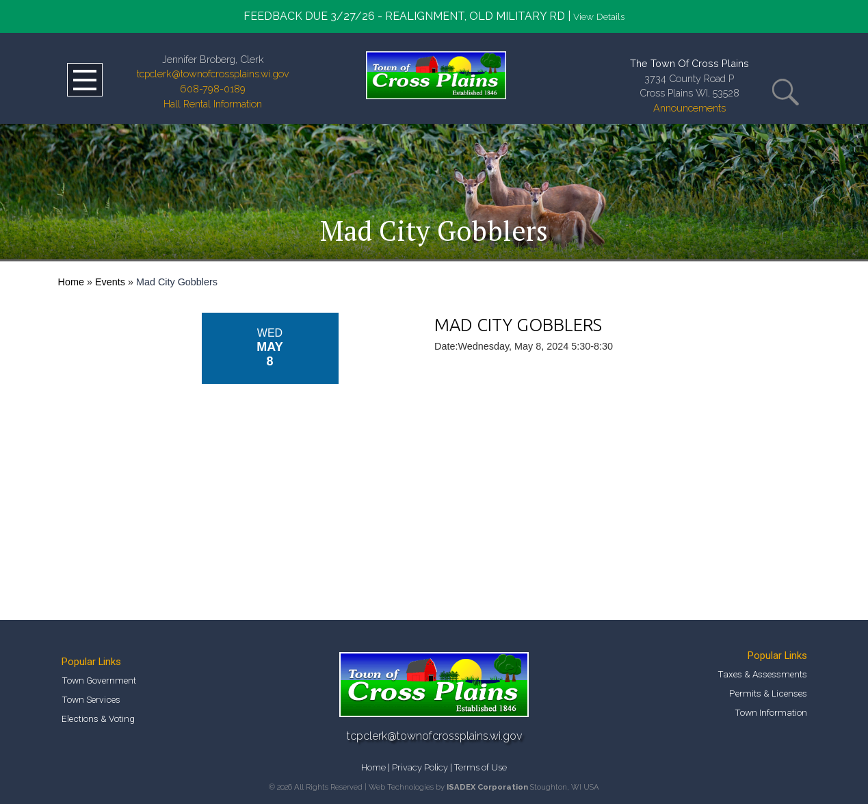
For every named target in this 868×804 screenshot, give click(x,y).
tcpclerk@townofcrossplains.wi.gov (213, 73)
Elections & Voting (98, 718)
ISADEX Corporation (487, 787)
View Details (598, 16)
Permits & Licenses (768, 693)
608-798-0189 (213, 88)
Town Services (91, 699)
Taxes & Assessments (762, 674)
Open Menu (85, 79)
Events (110, 281)
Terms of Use (480, 767)
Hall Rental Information (212, 103)
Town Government (99, 680)
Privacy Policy (420, 767)
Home (71, 281)
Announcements (689, 108)
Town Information (771, 712)
